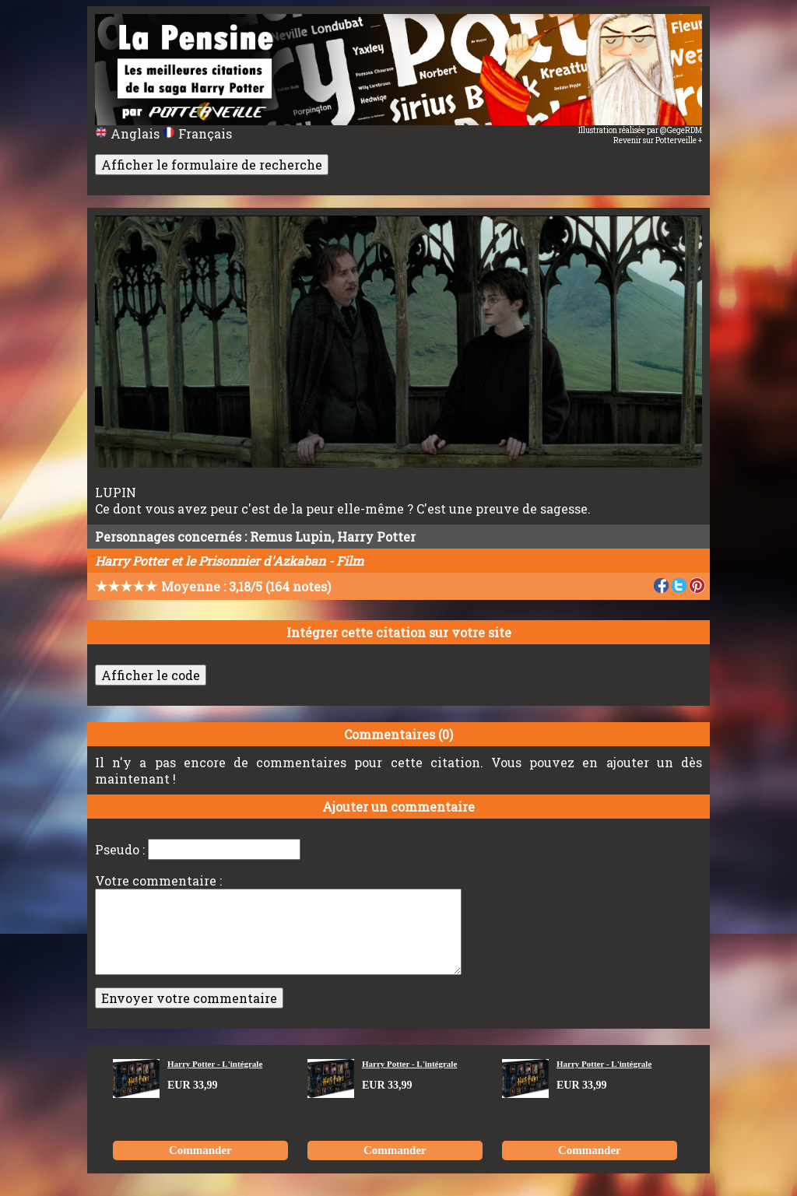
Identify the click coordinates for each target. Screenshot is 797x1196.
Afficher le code (150, 675)
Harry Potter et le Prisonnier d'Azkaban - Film (229, 560)
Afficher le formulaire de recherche (211, 164)
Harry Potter (376, 536)
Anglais (129, 133)
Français (197, 133)
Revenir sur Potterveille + (657, 140)
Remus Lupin (291, 536)
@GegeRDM (681, 130)
